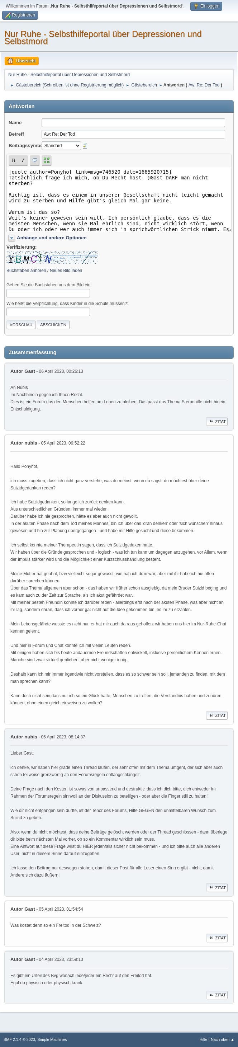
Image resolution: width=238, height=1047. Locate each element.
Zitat (217, 421)
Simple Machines (52, 1039)
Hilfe (204, 1039)
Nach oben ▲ (222, 1039)
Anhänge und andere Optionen (52, 237)
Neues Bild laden (66, 270)
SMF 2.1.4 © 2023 (19, 1039)
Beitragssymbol (26, 145)
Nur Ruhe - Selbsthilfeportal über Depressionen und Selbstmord (103, 37)
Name (15, 122)
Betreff (16, 134)
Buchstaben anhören (26, 270)
